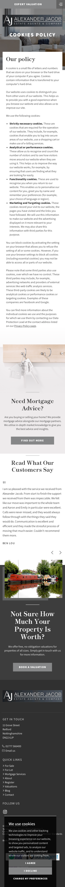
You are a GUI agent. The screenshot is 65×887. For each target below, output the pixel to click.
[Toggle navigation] (60, 4)
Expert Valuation (28, 4)
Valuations (10, 786)
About (7, 778)
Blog (6, 790)
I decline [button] (30, 870)
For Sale (8, 765)
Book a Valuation (32, 667)
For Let (8, 770)
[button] (52, 553)
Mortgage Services (14, 774)
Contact (8, 794)
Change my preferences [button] (30, 878)
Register (8, 782)
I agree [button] (30, 863)
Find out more (32, 440)
